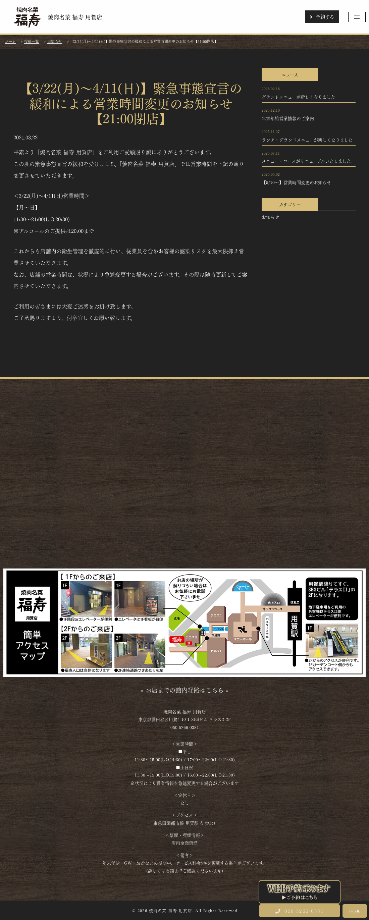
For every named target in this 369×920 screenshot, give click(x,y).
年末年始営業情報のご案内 (288, 118)
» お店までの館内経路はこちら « (184, 689)
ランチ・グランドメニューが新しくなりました (307, 139)
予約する (322, 16)
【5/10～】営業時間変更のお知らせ (296, 182)
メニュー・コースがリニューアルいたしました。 (308, 160)
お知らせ (270, 216)
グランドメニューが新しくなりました (298, 96)
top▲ (354, 911)
